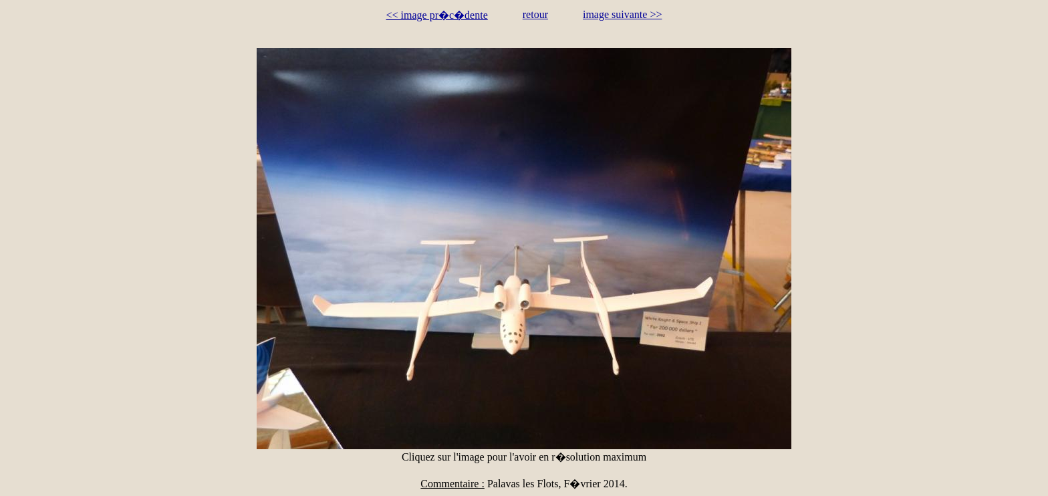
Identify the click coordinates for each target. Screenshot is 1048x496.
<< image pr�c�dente (437, 15)
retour (535, 14)
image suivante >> (622, 14)
